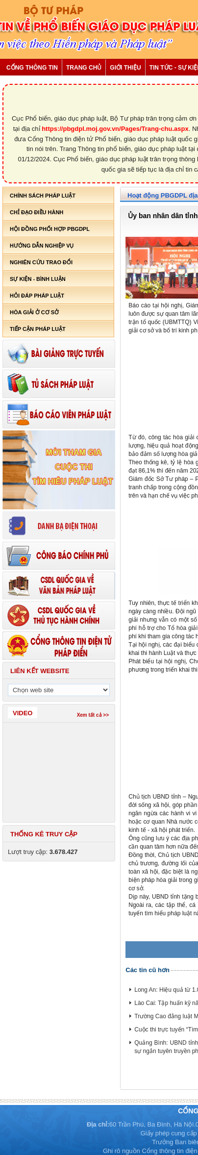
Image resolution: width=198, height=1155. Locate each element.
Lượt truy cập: (43, 851)
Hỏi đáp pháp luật (37, 296)
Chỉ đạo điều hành (36, 212)
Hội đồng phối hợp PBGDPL (50, 229)
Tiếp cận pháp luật (38, 329)
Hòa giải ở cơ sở (34, 312)
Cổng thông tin (32, 67)
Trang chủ (83, 67)
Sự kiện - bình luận (38, 279)
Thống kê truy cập (43, 834)
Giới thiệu (125, 67)
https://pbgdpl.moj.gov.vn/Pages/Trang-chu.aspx (115, 128)
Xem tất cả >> (93, 715)
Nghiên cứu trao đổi (41, 262)
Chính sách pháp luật (42, 196)
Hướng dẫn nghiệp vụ (42, 246)
